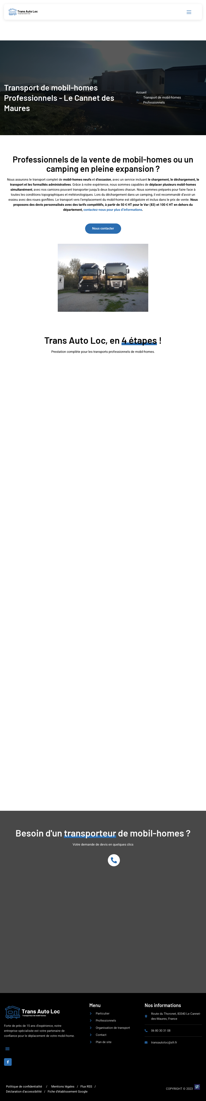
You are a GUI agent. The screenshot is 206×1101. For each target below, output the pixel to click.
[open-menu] (189, 12)
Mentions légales (62, 1086)
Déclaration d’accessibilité (24, 1091)
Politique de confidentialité (24, 1086)
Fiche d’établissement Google (67, 1091)
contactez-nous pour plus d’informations (112, 209)
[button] (7, 1048)
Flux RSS (86, 1086)
